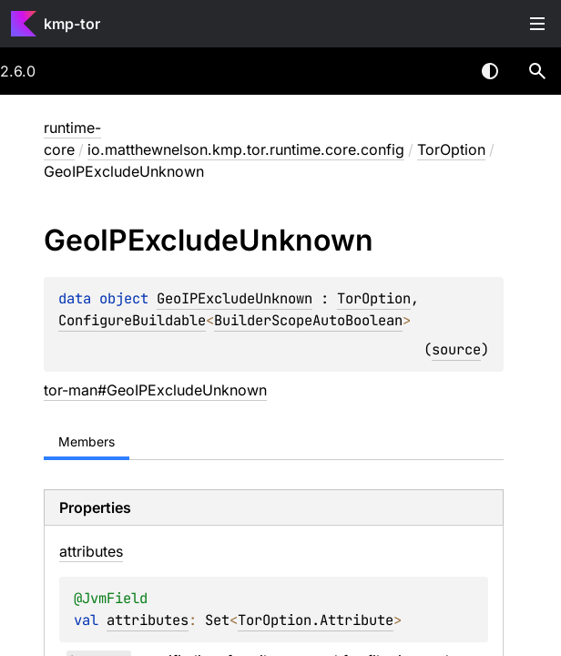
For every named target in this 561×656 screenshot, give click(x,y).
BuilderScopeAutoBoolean (308, 320)
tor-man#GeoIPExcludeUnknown (155, 390)
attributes (148, 620)
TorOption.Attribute (315, 620)
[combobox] (442, 71)
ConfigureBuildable (132, 320)
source (456, 349)
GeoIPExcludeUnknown (234, 298)
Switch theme (490, 71)
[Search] (537, 71)
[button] (537, 71)
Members (86, 441)
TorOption (451, 149)
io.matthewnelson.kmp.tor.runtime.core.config (245, 149)
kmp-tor (72, 24)
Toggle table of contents (537, 23)
